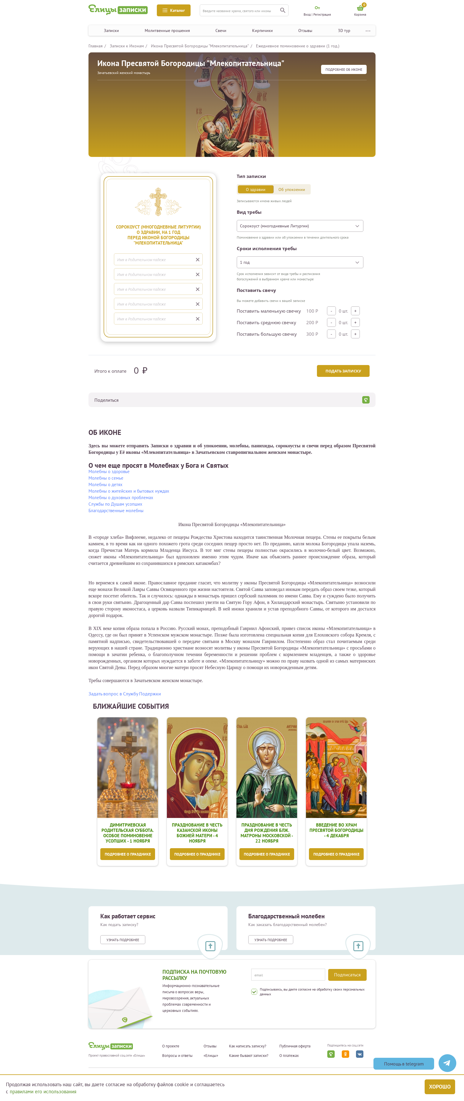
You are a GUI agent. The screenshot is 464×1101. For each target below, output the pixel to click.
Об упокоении (291, 189)
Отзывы (305, 30)
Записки (111, 30)
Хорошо (440, 1086)
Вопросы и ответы (177, 1055)
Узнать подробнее (123, 940)
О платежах (289, 1055)
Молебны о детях (105, 484)
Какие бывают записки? (248, 1055)
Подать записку (343, 371)
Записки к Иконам (127, 46)
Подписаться (347, 975)
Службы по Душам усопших (115, 504)
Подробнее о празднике (128, 854)
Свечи (220, 30)
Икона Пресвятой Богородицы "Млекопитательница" (200, 46)
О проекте (170, 1046)
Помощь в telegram (404, 1063)
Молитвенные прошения (167, 30)
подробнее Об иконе (344, 69)
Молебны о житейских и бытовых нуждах (128, 491)
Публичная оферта (294, 1046)
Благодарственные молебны (116, 510)
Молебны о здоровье (109, 471)
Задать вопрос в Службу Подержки (124, 694)
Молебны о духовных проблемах (120, 497)
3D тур (344, 30)
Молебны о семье (105, 478)
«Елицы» (211, 1055)
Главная (95, 46)
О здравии (255, 189)
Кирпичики (262, 30)
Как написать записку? (247, 1046)
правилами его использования (43, 1091)
